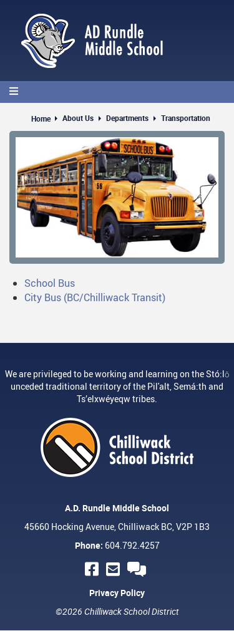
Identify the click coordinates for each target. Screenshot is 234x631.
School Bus (49, 283)
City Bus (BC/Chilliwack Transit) (94, 297)
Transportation (185, 118)
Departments (127, 118)
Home (41, 118)
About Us (78, 118)
